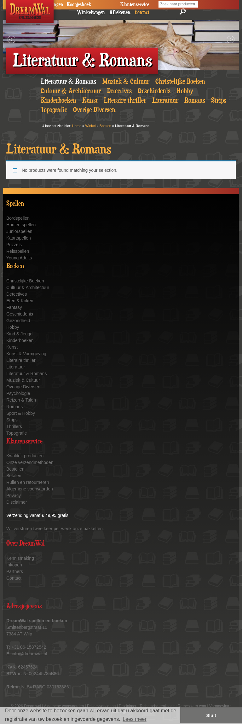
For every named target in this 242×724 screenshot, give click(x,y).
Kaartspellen (18, 237)
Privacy (13, 495)
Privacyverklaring (101, 706)
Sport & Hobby (20, 413)
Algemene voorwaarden (29, 488)
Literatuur (165, 100)
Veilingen (53, 5)
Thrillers (14, 426)
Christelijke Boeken (180, 81)
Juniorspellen (19, 231)
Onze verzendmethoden (29, 462)
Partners (14, 571)
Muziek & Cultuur (125, 81)
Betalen (13, 475)
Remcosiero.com (192, 706)
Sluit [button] (211, 715)
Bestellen (15, 469)
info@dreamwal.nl (29, 653)
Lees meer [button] (135, 719)
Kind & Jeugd (19, 333)
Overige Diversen (94, 110)
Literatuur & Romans (68, 81)
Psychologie (18, 393)
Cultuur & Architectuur (71, 91)
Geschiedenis (154, 91)
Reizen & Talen (21, 400)
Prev (11, 40)
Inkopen (14, 564)
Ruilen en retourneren (27, 482)
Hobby (184, 91)
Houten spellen (21, 224)
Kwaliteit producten (24, 455)
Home (76, 126)
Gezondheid (18, 320)
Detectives (119, 91)
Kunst (90, 100)
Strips (218, 100)
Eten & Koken (19, 300)
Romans (194, 100)
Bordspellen (18, 218)
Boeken (105, 126)
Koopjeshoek (78, 5)
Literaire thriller (125, 100)
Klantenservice (134, 5)
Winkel (90, 126)
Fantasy (14, 307)
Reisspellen (17, 251)
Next (231, 40)
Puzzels (14, 244)
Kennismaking (20, 558)
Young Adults (19, 257)
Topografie (54, 110)
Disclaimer (16, 502)
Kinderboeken (58, 100)
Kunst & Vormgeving (26, 353)
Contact (13, 578)
